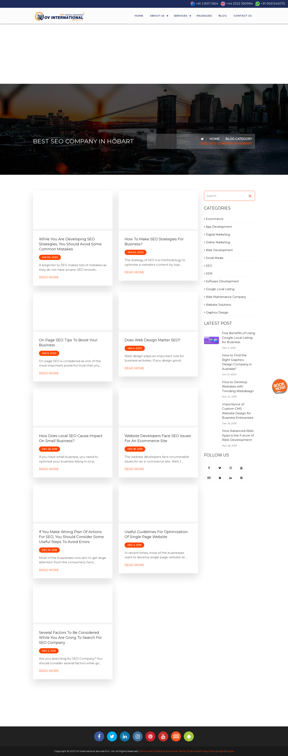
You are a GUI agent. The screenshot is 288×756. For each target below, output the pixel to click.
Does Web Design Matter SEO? (152, 340)
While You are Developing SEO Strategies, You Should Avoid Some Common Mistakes (70, 244)
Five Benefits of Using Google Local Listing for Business (238, 337)
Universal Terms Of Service (182, 751)
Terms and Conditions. (152, 751)
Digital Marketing (217, 234)
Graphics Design (216, 312)
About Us (157, 15)
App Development (218, 227)
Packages (204, 15)
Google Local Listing (219, 289)
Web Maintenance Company (225, 297)
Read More (49, 277)
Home (139, 15)
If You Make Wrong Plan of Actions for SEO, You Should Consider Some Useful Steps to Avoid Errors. (71, 537)
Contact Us (243, 15)
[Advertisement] (144, 54)
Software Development (221, 281)
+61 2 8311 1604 (207, 3)
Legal (221, 751)
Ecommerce (213, 219)
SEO (208, 266)
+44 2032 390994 (239, 3)
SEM (208, 273)
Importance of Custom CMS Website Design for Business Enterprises (237, 411)
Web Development (218, 250)
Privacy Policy (208, 751)
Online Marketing (217, 242)
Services (180, 15)
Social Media (213, 258)
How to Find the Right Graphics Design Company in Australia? (237, 362)
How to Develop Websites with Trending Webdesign (238, 386)
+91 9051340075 (273, 3)
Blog (223, 15)
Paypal (230, 751)
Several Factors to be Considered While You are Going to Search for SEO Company (70, 637)
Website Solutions (217, 305)
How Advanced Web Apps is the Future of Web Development (238, 435)
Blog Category (238, 139)
